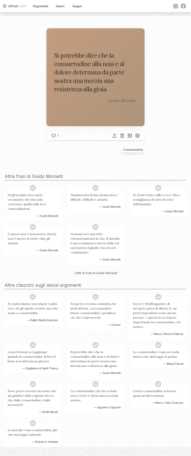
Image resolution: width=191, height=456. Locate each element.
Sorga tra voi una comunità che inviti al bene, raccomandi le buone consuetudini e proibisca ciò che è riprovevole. (93, 310)
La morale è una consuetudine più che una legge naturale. (32, 432)
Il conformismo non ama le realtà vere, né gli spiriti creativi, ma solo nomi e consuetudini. (33, 308)
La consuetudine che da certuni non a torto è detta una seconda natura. (94, 395)
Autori (60, 6)
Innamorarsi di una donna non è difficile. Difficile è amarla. (94, 197)
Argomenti (40, 6)
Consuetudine (133, 149)
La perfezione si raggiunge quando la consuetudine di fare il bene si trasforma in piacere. (31, 356)
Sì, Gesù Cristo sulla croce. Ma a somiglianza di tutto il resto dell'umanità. (156, 199)
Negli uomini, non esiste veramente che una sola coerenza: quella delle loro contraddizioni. (27, 202)
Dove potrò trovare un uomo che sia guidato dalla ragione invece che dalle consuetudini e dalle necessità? (32, 398)
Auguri (77, 6)
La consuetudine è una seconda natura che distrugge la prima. (156, 354)
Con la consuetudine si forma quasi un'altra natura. (154, 393)
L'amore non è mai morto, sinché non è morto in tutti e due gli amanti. (32, 238)
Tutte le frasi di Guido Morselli (95, 273)
